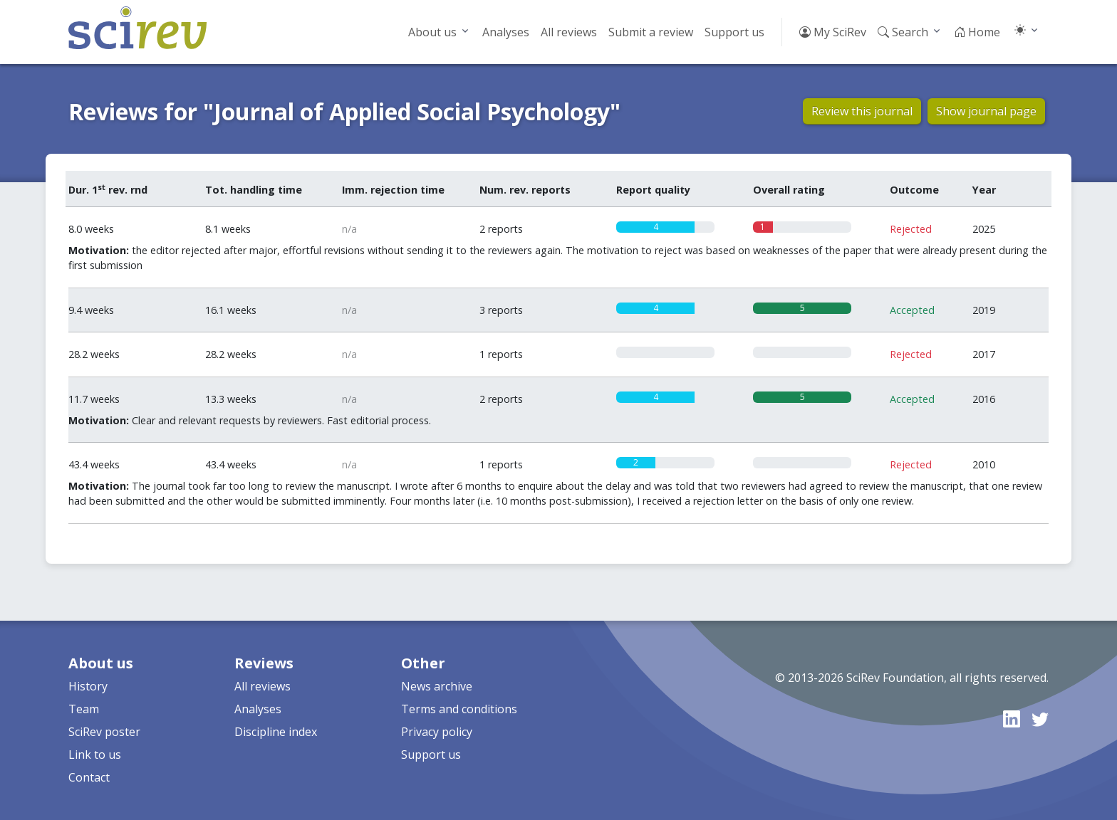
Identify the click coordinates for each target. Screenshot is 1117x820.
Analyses (505, 32)
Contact (89, 777)
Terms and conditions (459, 709)
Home (977, 32)
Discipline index (275, 732)
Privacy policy (436, 732)
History (88, 686)
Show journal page (986, 111)
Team (83, 709)
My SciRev (832, 32)
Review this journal (862, 111)
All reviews (569, 32)
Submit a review (650, 32)
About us (432, 32)
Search (903, 32)
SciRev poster (104, 732)
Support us (734, 32)
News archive (436, 686)
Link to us (94, 754)
